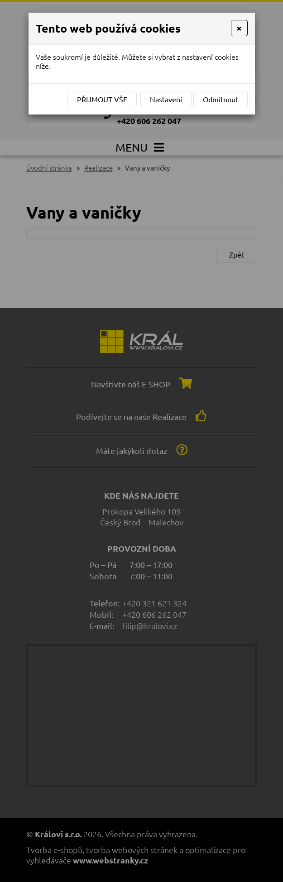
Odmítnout (220, 99)
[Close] (239, 28)
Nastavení (166, 99)
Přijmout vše (102, 99)
